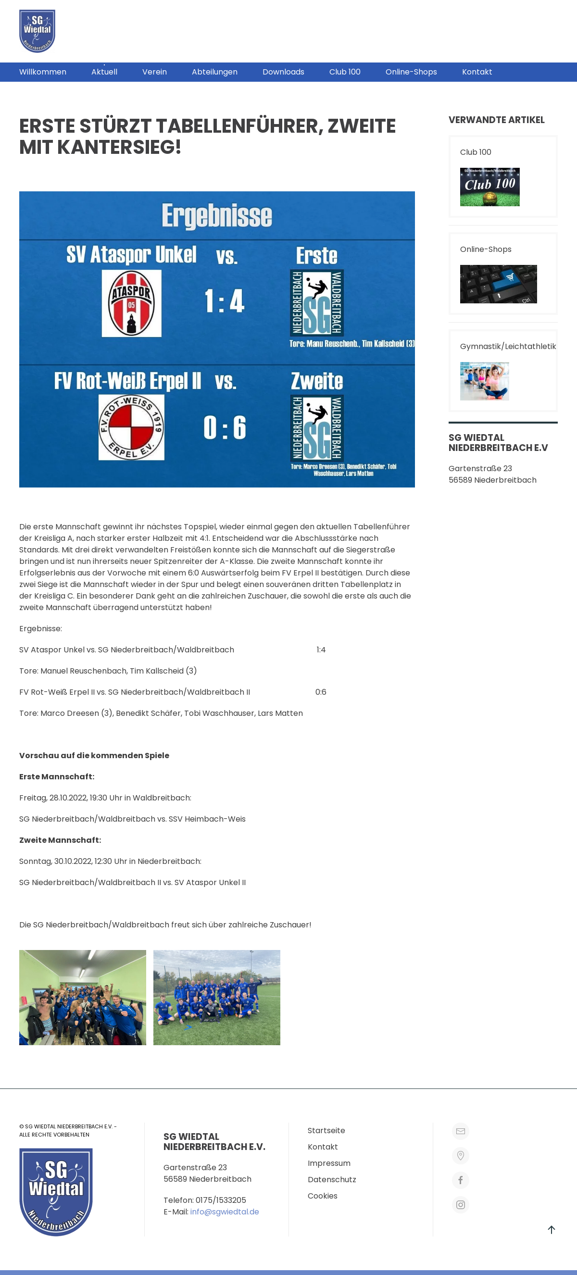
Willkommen (42, 71)
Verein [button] (154, 71)
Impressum (329, 1163)
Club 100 (345, 71)
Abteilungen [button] (215, 71)
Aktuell (104, 71)
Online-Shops (411, 71)
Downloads (283, 71)
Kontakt (477, 71)
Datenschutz (332, 1179)
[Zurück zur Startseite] (37, 31)
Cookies (323, 1195)
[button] (464, 31)
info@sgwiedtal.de (224, 1211)
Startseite (326, 1130)
